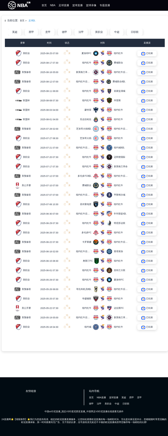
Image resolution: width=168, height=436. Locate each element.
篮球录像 (91, 5)
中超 (116, 32)
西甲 (31, 32)
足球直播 (64, 5)
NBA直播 (101, 397)
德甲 (64, 32)
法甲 (81, 32)
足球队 (32, 20)
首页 (44, 5)
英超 (14, 32)
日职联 (135, 32)
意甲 (48, 32)
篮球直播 (77, 5)
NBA (52, 5)
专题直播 (105, 5)
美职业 (99, 32)
